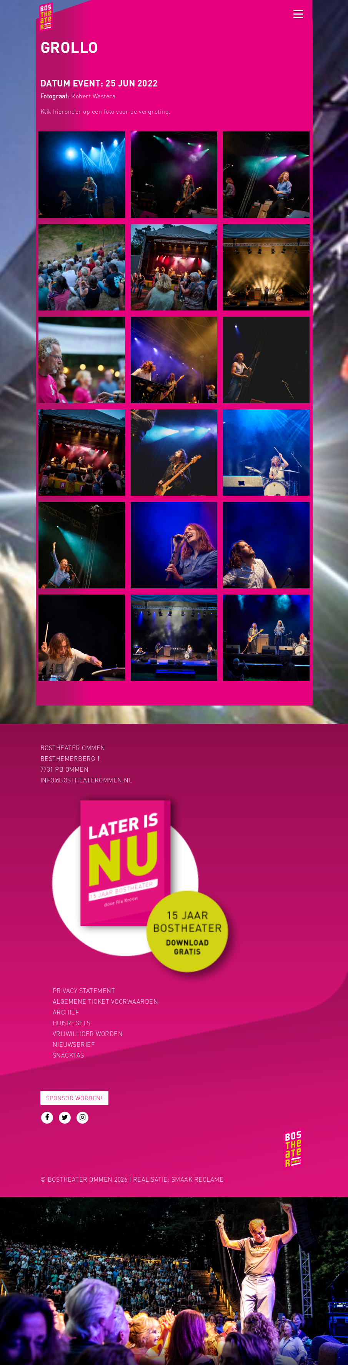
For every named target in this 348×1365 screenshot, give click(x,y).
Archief (66, 1012)
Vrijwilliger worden (88, 1034)
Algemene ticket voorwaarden (105, 1001)
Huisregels (72, 1023)
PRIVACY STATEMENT (84, 990)
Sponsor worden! (74, 1098)
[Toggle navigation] (298, 14)
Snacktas (68, 1055)
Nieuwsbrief (74, 1044)
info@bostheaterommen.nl (86, 780)
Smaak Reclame (198, 1179)
